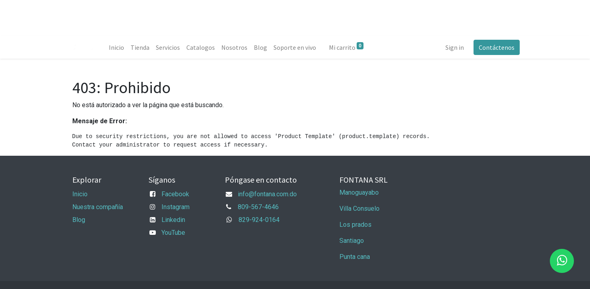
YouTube (173, 232)
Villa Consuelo (359, 208)
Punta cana (355, 257)
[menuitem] (118, 47)
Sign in (453, 47)
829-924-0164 (259, 220)
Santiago (351, 240)
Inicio (80, 194)
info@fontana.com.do (267, 194)
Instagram (175, 207)
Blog (78, 220)
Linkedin (173, 220)
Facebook (175, 194)
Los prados (355, 224)
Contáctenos (495, 47)
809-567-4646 (258, 207)
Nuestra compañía (97, 207)
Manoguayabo (359, 192)
